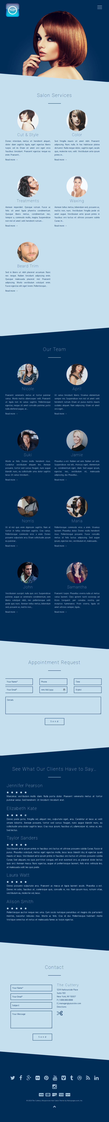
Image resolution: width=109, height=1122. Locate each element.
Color (77, 135)
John (28, 588)
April (77, 390)
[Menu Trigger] (100, 7)
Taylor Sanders (22, 838)
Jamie (77, 456)
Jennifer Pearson (25, 785)
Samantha (77, 588)
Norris (28, 522)
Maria (77, 522)
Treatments (28, 202)
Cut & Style (28, 135)
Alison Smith (20, 901)
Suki (28, 456)
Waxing (77, 202)
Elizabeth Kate (22, 808)
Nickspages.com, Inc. (75, 1101)
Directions (62, 1007)
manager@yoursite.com (71, 1003)
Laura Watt (18, 875)
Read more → (11, 161)
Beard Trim (28, 267)
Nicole (28, 390)
